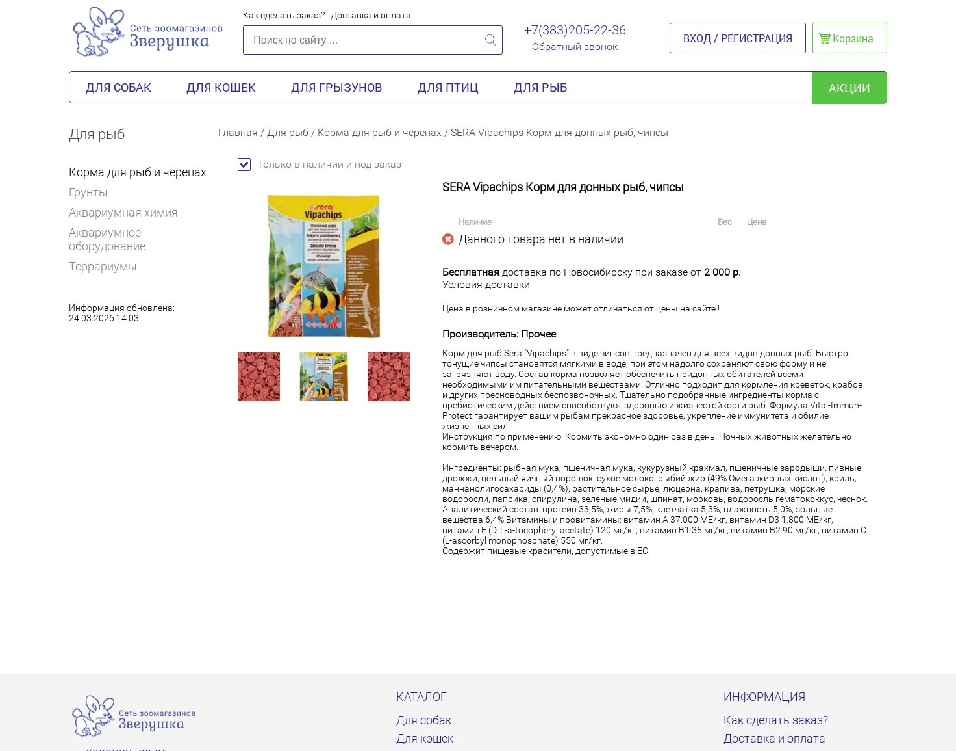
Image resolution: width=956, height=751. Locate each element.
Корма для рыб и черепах (138, 172)
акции (849, 88)
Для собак (118, 87)
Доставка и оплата (371, 15)
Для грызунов (337, 87)
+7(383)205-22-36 (575, 30)
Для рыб (540, 87)
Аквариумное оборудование (107, 239)
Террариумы (103, 266)
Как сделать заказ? (284, 15)
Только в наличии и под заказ (319, 164)
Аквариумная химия (123, 212)
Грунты (88, 192)
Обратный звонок (575, 46)
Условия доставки (486, 284)
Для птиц (448, 87)
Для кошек (221, 87)
